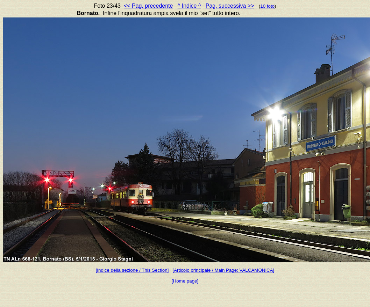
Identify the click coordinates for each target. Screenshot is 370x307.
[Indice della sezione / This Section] (132, 270)
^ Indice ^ (189, 6)
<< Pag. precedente (148, 6)
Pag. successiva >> (230, 6)
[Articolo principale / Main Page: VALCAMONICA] (223, 270)
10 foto (267, 6)
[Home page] (185, 281)
